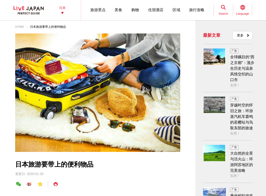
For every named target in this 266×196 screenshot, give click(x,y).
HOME (19, 26)
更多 (240, 35)
